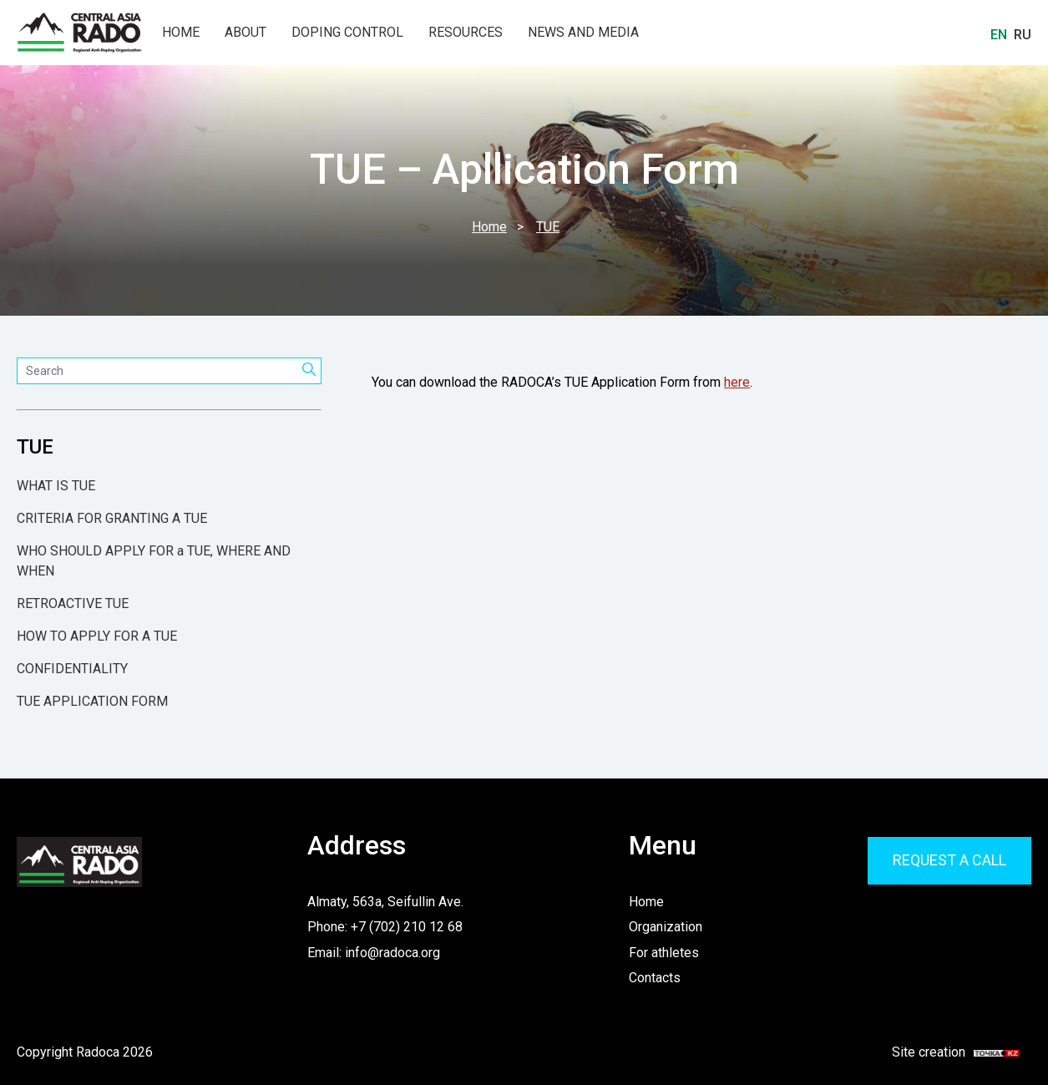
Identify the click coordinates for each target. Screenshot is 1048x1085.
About (245, 32)
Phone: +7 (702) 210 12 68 (385, 927)
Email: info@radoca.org (373, 953)
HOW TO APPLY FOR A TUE (97, 636)
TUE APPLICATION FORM (92, 701)
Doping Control (347, 32)
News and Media (583, 32)
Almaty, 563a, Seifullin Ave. (385, 902)
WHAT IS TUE (56, 486)
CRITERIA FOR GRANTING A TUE (112, 518)
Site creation (946, 1052)
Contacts (655, 978)
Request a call (949, 860)
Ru (1022, 35)
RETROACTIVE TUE (73, 603)
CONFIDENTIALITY (72, 669)
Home (181, 32)
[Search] (309, 370)
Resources (465, 32)
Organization (665, 927)
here (737, 382)
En (998, 35)
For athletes (664, 953)
